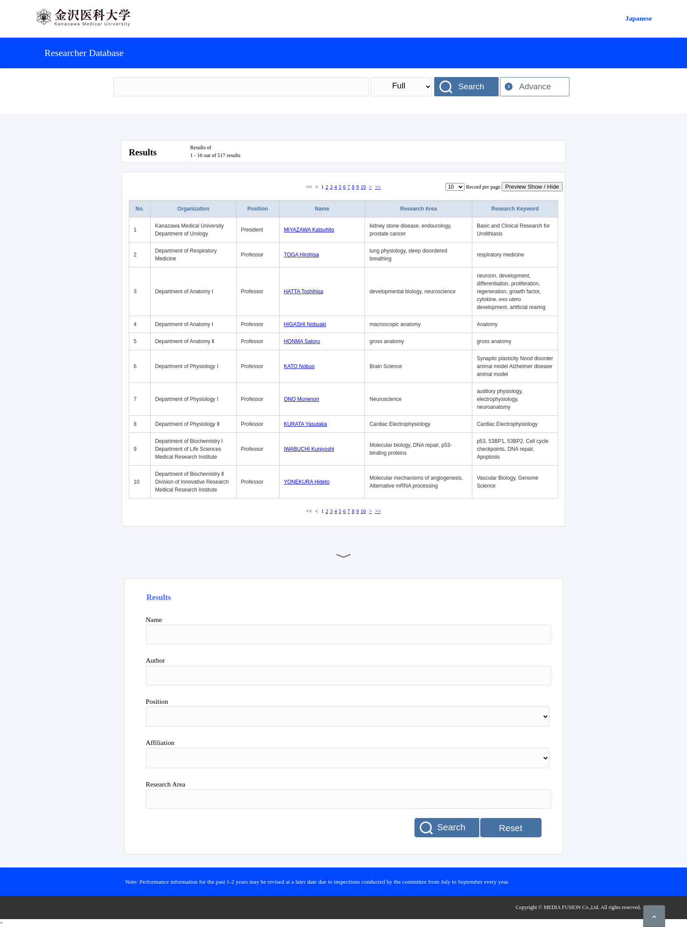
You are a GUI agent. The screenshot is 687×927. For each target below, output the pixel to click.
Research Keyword (515, 209)
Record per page (483, 187)
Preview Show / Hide (532, 186)
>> (378, 187)
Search (471, 86)
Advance (535, 86)
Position (258, 209)
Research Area (418, 209)
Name (322, 209)
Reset (510, 828)
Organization (193, 209)
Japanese (638, 18)
